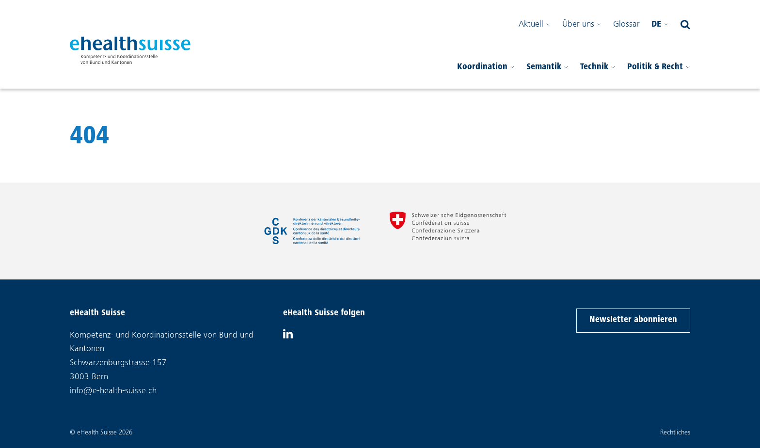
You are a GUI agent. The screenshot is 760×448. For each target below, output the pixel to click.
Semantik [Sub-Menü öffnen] (547, 74)
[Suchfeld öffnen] (685, 25)
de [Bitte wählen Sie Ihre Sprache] (659, 25)
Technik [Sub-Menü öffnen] (598, 74)
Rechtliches (675, 433)
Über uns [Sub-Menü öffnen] (582, 25)
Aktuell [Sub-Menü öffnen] (535, 25)
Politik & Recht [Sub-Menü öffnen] (658, 74)
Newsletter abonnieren (633, 318)
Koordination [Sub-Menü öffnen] (486, 74)
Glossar (626, 25)
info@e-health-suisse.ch (113, 391)
